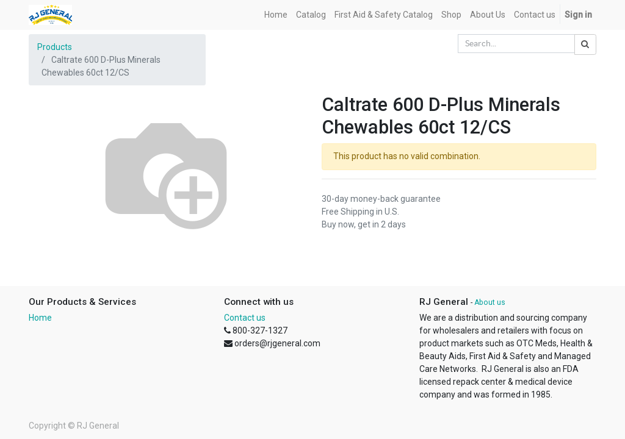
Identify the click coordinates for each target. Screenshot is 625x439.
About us (489, 302)
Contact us (245, 318)
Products (54, 47)
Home (40, 318)
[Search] (585, 44)
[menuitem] (276, 15)
